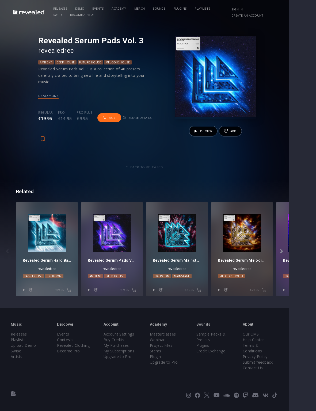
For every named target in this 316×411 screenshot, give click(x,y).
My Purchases (125, 349)
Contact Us (275, 366)
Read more (51, 96)
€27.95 (285, 297)
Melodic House (120, 62)
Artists (16, 360)
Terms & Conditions (283, 349)
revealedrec (58, 50)
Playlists (206, 8)
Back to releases (160, 167)
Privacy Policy (277, 354)
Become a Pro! (68, 15)
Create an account (269, 15)
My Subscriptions (127, 354)
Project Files (174, 349)
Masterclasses (176, 338)
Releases (63, 8)
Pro (63, 113)
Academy (122, 8)
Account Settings (127, 338)
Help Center (276, 343)
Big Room (54, 283)
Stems (169, 354)
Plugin (168, 360)
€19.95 (70, 297)
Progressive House (151, 62)
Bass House (33, 283)
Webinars (171, 343)
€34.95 (213, 297)
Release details (139, 118)
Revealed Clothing (78, 349)
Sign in (259, 9)
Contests (70, 343)
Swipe (226, 8)
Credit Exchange (228, 354)
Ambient (48, 62)
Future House (92, 62)
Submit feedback (280, 360)
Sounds (162, 8)
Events (101, 8)
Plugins (183, 8)
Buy (111, 118)
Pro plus (87, 113)
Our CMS (273, 338)
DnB (69, 283)
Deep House (68, 62)
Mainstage (195, 283)
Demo (82, 8)
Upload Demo (23, 349)
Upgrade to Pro (126, 360)
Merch (143, 8)
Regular (48, 113)
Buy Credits (122, 343)
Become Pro (73, 354)
